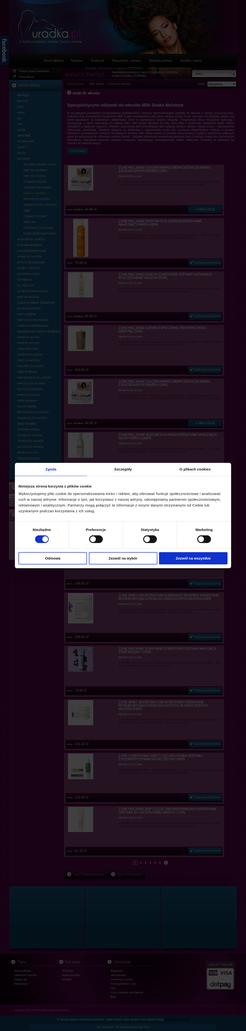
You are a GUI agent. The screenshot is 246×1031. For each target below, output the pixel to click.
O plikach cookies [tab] (194, 469)
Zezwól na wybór (123, 558)
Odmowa (52, 558)
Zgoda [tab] (50, 469)
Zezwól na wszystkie (193, 558)
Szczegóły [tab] (123, 469)
